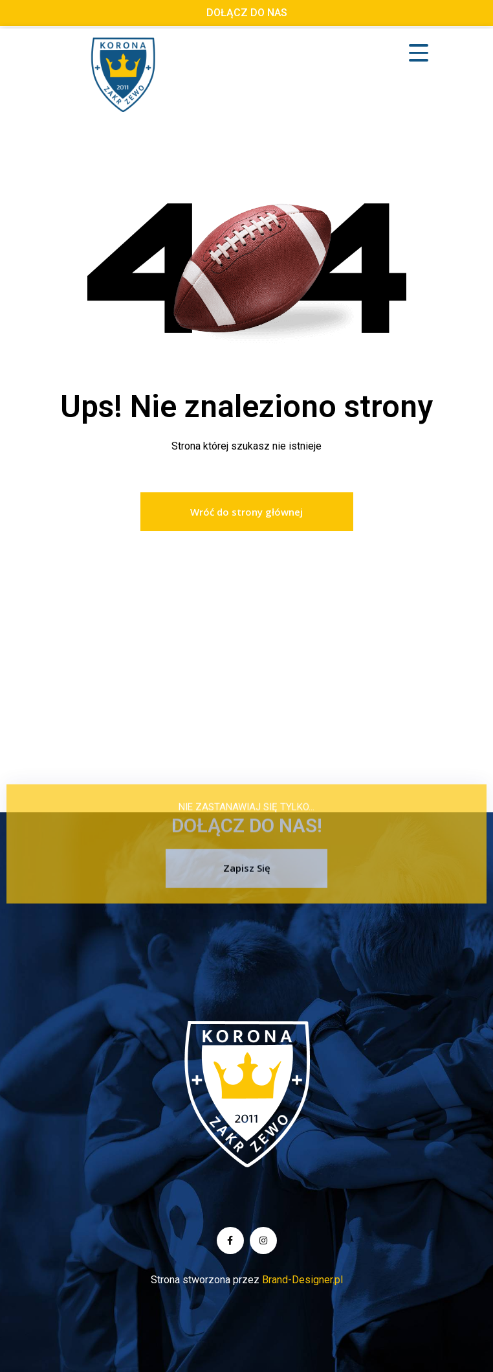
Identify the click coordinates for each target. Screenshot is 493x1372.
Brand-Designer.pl (302, 1280)
